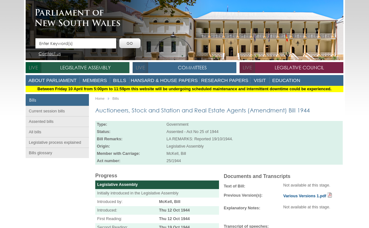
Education (286, 80)
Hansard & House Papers (164, 80)
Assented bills (41, 121)
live (33, 67)
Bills (119, 80)
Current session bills (47, 111)
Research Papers (224, 80)
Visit (260, 80)
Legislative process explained (55, 142)
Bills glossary (40, 153)
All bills (35, 132)
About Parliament (52, 80)
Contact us (50, 54)
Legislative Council (299, 67)
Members (95, 80)
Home (99, 98)
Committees (192, 67)
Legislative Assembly (85, 67)
